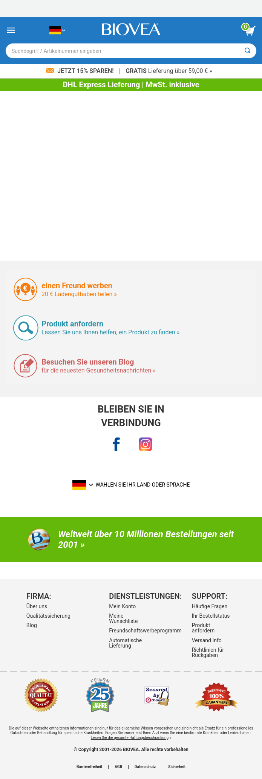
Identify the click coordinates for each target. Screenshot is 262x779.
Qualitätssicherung (47, 616)
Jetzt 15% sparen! (80, 70)
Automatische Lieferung (125, 643)
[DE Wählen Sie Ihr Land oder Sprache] (57, 30)
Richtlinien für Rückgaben (208, 652)
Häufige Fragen (210, 606)
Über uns (36, 606)
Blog (31, 625)
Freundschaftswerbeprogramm (129, 631)
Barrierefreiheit (89, 767)
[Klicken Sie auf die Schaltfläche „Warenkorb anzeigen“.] (250, 31)
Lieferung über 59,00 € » (169, 70)
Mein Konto (122, 606)
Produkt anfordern (203, 628)
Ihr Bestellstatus (211, 616)
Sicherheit (176, 767)
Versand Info (207, 640)
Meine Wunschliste (123, 618)
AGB (118, 767)
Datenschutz (145, 767)
